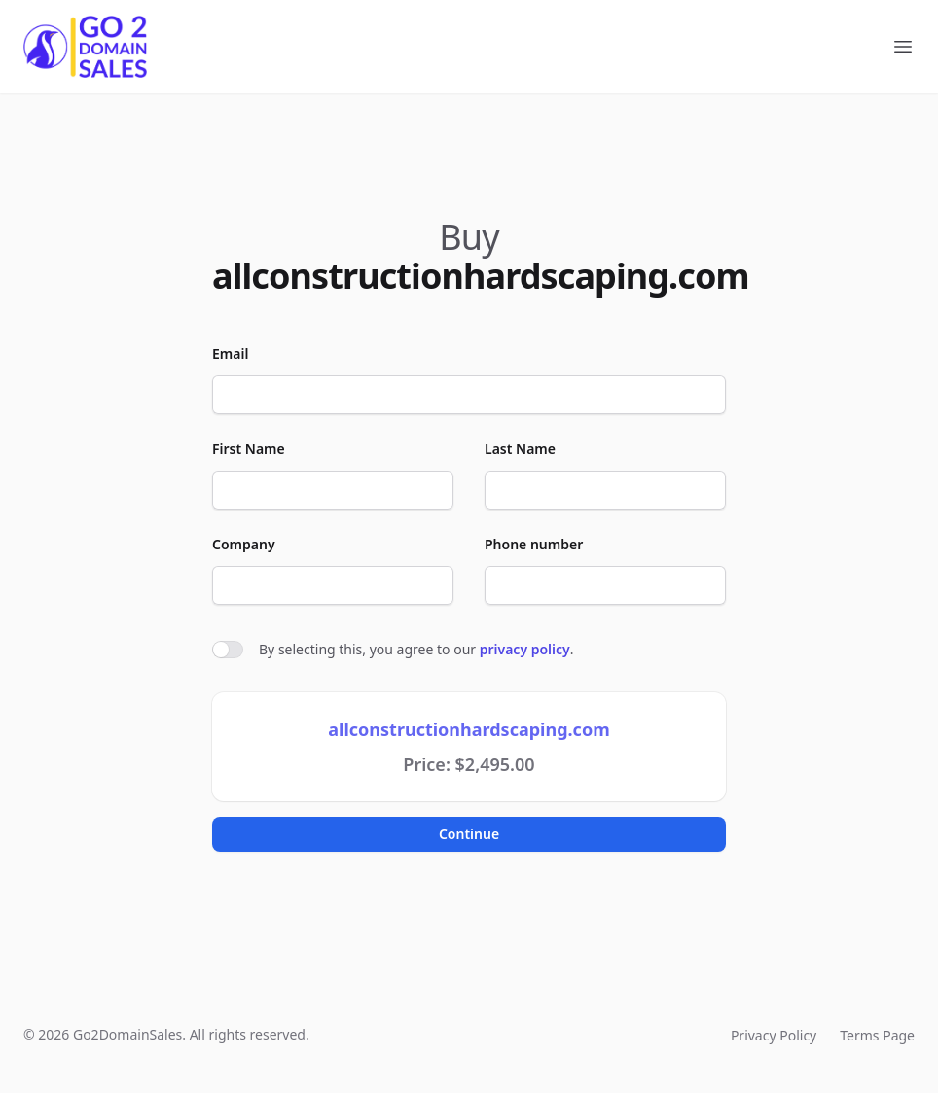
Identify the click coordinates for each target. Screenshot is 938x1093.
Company (243, 544)
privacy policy (525, 649)
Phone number (534, 544)
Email (230, 353)
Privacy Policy (773, 1035)
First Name (248, 449)
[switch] (227, 649)
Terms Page (877, 1035)
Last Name (520, 449)
